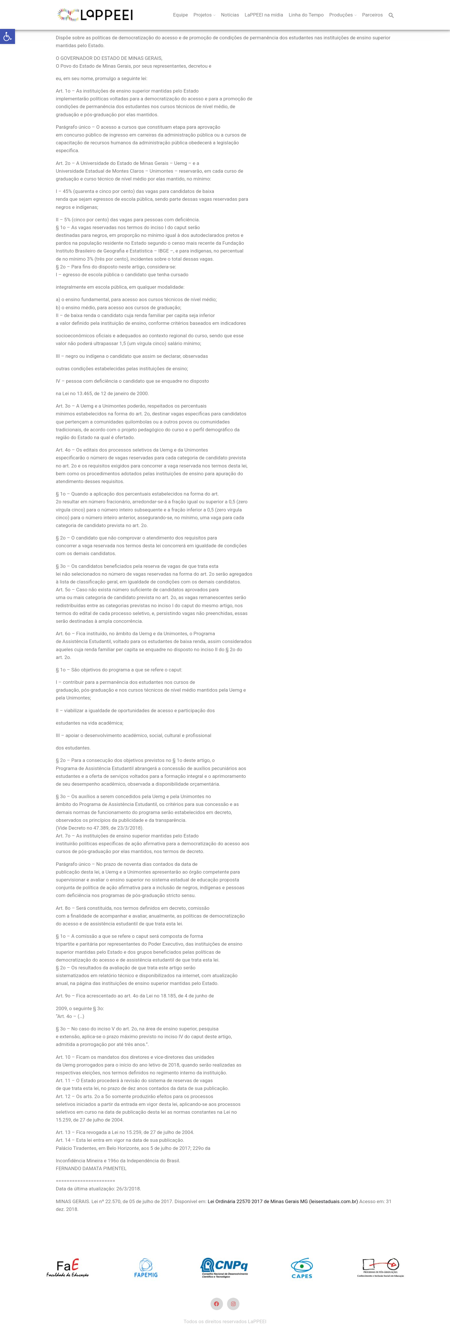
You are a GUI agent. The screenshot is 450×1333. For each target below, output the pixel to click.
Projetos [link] (202, 15)
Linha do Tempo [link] (306, 15)
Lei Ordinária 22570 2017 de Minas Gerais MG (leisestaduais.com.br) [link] (283, 1201)
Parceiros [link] (372, 15)
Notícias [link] (230, 15)
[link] (7, 36)
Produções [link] (341, 15)
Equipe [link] (180, 15)
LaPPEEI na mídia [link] (264, 15)
